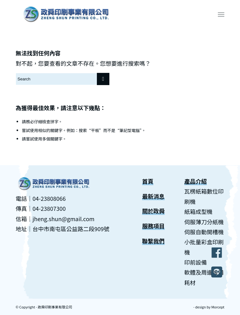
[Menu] (221, 14)
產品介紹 (195, 181)
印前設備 (195, 262)
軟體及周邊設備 (204, 272)
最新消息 (153, 196)
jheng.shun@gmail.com (63, 219)
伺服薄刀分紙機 (204, 222)
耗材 (190, 282)
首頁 (147, 181)
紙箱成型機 (198, 211)
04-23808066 (49, 198)
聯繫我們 (153, 241)
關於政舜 (153, 211)
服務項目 (153, 226)
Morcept (217, 306)
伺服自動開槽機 (204, 232)
